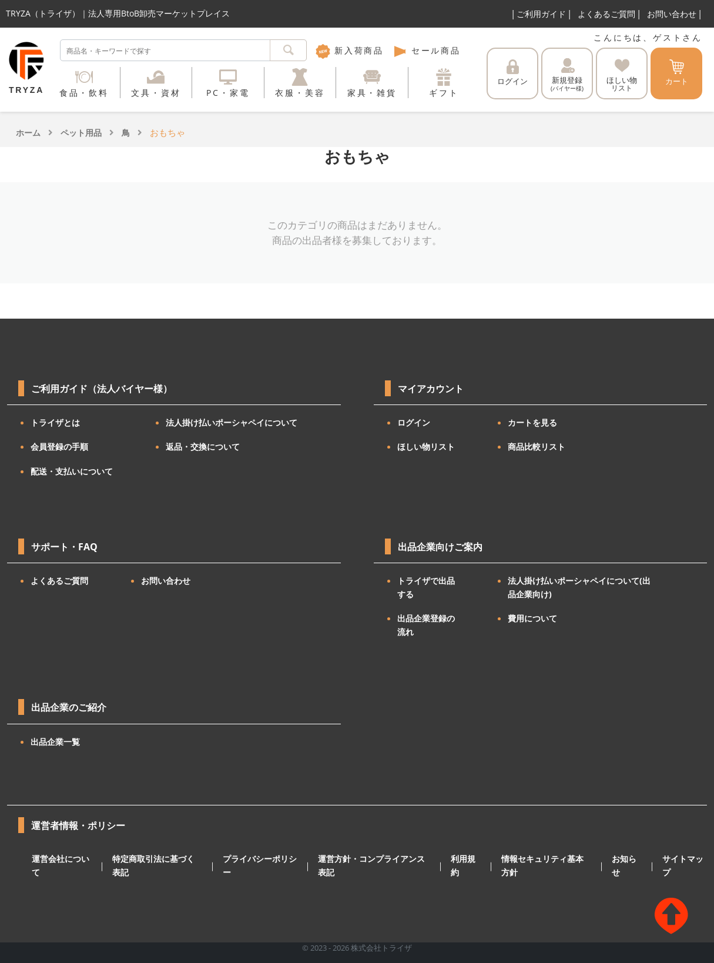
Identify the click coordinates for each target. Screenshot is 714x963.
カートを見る (532, 422)
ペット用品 (81, 132)
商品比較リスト (536, 446)
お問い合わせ (671, 13)
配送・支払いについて (72, 471)
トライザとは (55, 422)
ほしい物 (621, 75)
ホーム (28, 132)
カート (676, 72)
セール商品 (427, 50)
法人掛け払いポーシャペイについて (231, 422)
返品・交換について (203, 446)
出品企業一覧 (55, 741)
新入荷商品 (350, 50)
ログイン (512, 72)
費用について (532, 618)
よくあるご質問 (606, 13)
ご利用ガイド (541, 13)
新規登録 (567, 75)
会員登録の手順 (59, 446)
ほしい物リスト (426, 446)
